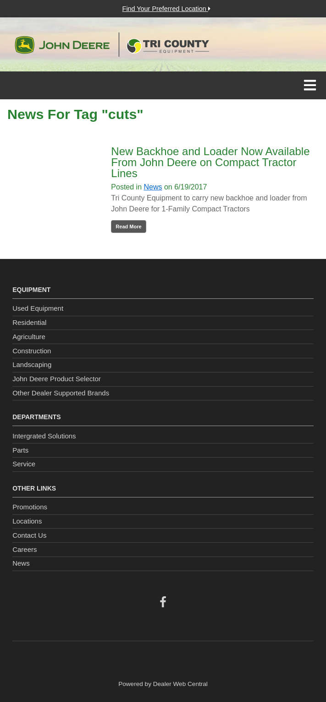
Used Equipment (37, 308)
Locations (27, 521)
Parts (20, 450)
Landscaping (31, 364)
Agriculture (28, 336)
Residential (29, 322)
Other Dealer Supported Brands (60, 393)
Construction (31, 351)
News (153, 187)
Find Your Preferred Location (166, 8)
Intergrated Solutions (44, 436)
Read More (128, 226)
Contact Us (29, 535)
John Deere (62, 45)
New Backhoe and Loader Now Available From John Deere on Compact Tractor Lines (210, 162)
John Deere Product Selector (56, 379)
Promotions (29, 507)
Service (23, 464)
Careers (24, 549)
